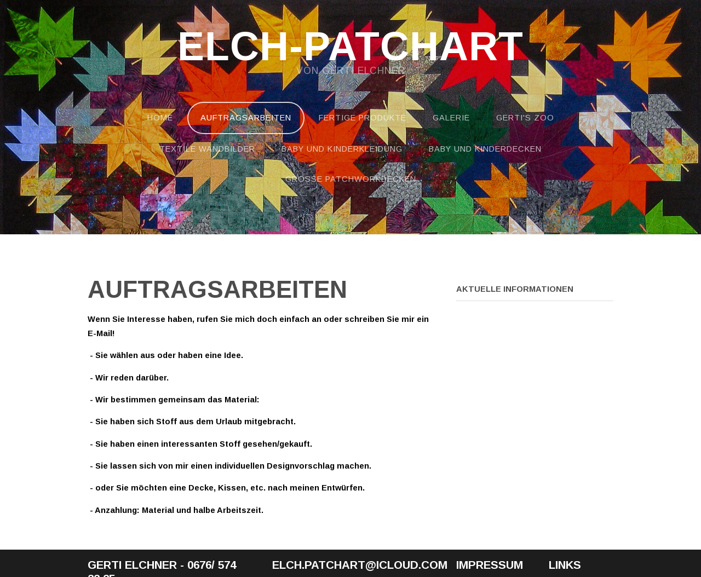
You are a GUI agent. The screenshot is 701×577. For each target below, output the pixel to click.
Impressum (489, 564)
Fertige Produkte (362, 117)
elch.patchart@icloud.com (359, 564)
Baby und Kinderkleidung (342, 149)
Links (565, 564)
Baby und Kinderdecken (485, 149)
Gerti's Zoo (525, 117)
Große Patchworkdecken (350, 179)
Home (160, 117)
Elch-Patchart (350, 47)
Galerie (451, 117)
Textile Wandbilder (207, 149)
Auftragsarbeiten (245, 117)
